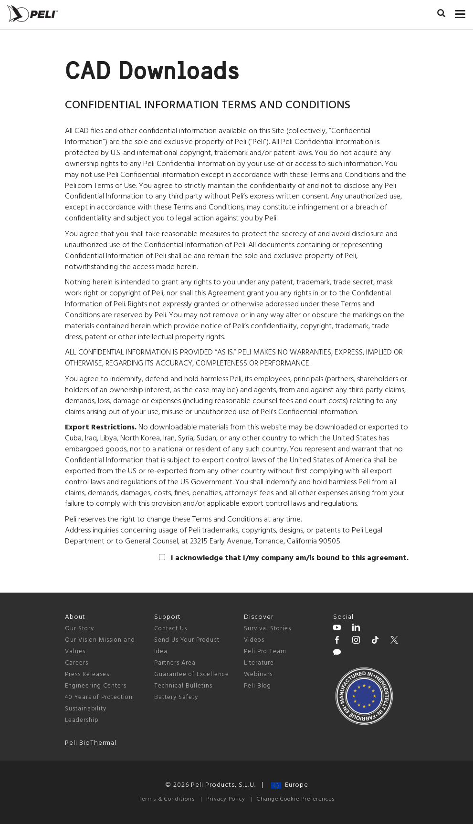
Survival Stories (267, 629)
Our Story (79, 629)
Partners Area (175, 663)
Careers (76, 663)
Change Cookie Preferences (296, 799)
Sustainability (85, 709)
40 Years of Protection (99, 697)
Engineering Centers (95, 686)
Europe (289, 785)
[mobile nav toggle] (460, 12)
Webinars (258, 674)
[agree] (162, 557)
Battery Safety (176, 697)
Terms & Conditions (167, 799)
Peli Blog (257, 686)
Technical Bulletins (183, 686)
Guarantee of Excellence (191, 674)
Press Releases (87, 674)
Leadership (82, 720)
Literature (259, 663)
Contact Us (170, 629)
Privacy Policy (225, 799)
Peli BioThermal (90, 743)
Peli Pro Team (265, 652)
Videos (254, 640)
